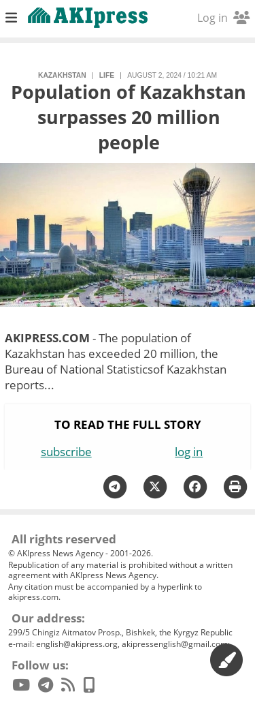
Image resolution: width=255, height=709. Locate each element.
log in (189, 451)
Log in (223, 17)
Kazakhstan (62, 75)
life (106, 75)
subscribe (66, 451)
